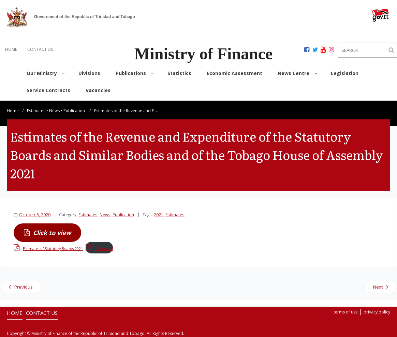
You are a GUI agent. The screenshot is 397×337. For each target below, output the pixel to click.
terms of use (346, 312)
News (54, 111)
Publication (74, 111)
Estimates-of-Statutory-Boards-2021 (53, 248)
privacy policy (377, 312)
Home (13, 111)
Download (104, 248)
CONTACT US (40, 49)
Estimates (36, 111)
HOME (11, 49)
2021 (158, 214)
